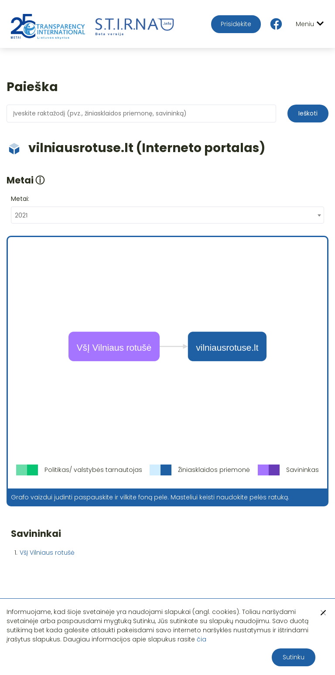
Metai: (20, 198)
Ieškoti (308, 113)
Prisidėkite (236, 24)
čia (201, 639)
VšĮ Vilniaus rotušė (47, 552)
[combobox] (167, 215)
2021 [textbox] (21, 215)
